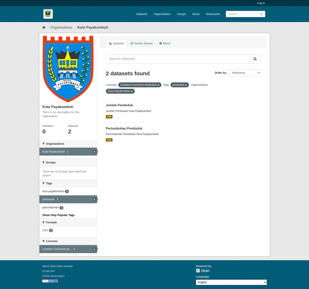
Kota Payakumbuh (92, 27)
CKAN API (48, 271)
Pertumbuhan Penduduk (124, 128)
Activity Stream (142, 43)
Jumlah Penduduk (119, 105)
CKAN (202, 270)
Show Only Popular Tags (58, 215)
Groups (181, 14)
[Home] (44, 27)
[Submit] (261, 13)
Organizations (162, 14)
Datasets (141, 14)
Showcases (213, 14)
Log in (261, 3)
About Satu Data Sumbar (57, 266)
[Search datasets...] (178, 58)
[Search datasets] (245, 14)
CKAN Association (53, 276)
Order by (220, 72)
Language (202, 276)
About (196, 14)
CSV (109, 117)
